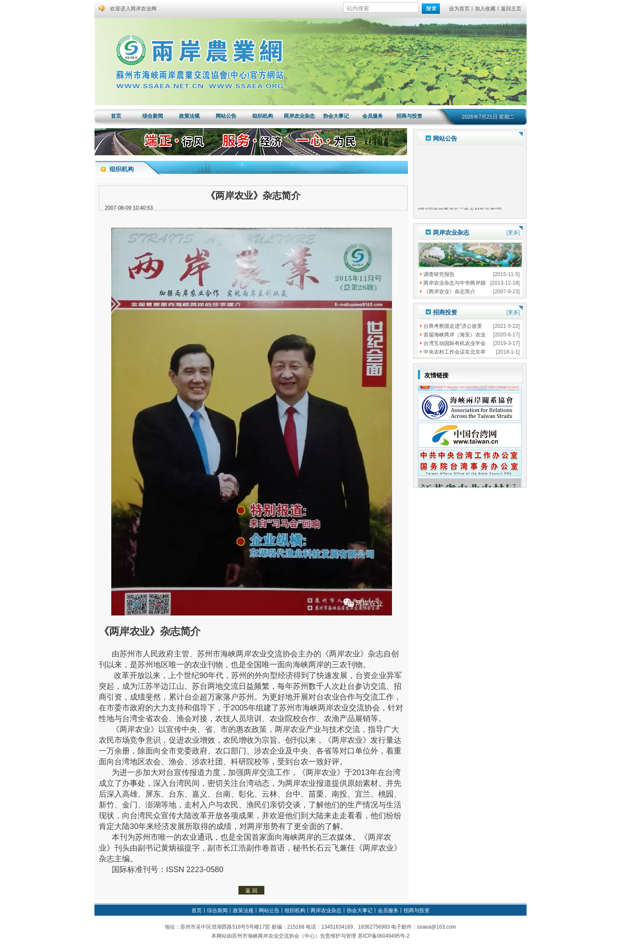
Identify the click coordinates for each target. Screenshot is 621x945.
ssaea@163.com (436, 927)
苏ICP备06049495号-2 (384, 936)
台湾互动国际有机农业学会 (454, 343)
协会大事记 (336, 116)
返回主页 (511, 9)
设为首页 (459, 9)
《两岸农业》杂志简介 (449, 292)
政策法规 (189, 116)
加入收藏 (485, 9)
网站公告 (226, 116)
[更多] (513, 232)
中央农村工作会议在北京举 (454, 352)
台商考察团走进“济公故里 (452, 326)
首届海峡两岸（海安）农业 (454, 335)
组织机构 (262, 116)
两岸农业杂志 (299, 116)
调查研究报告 (439, 274)
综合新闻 (152, 116)
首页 (116, 116)
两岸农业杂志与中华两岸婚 (454, 283)
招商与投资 (409, 116)
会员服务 (372, 116)
